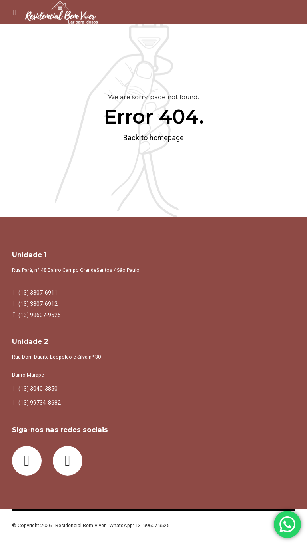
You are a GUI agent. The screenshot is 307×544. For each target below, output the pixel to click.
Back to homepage (153, 137)
